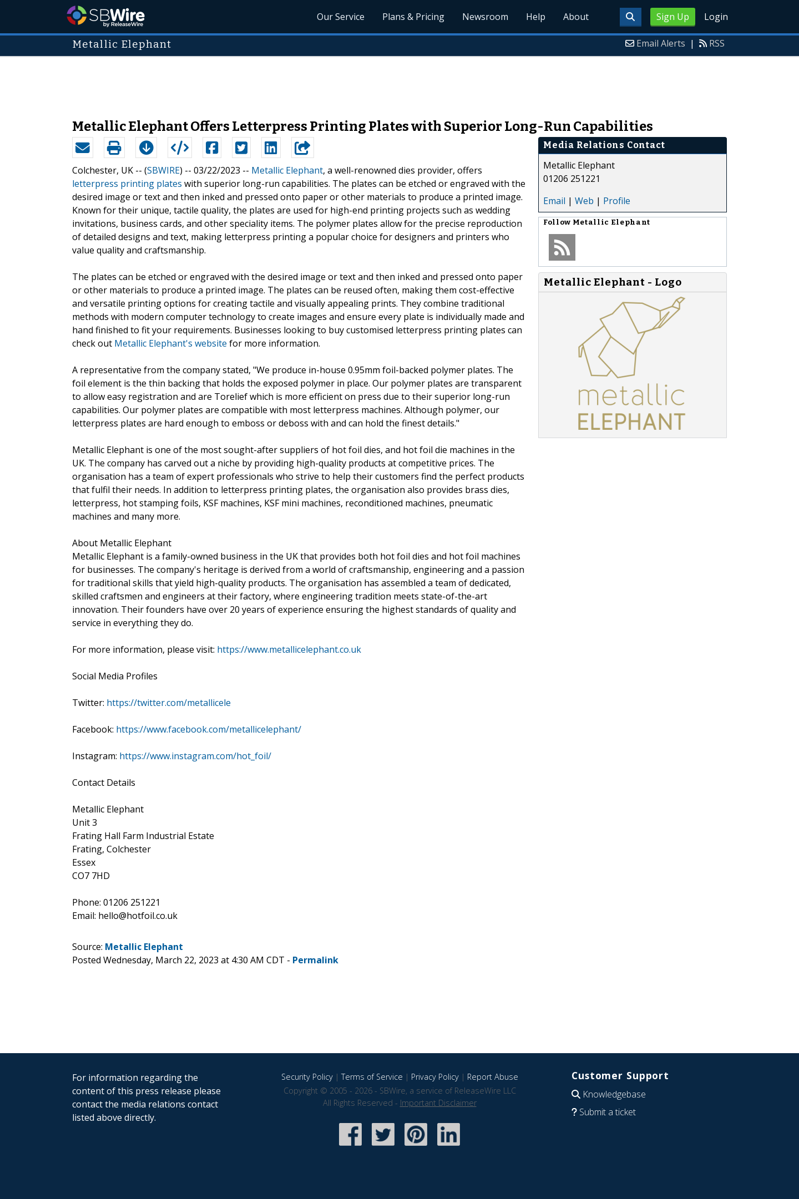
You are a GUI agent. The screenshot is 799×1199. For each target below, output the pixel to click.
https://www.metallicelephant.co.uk (289, 649)
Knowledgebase (614, 1094)
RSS (717, 43)
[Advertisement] (399, 82)
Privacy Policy (435, 1076)
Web (584, 201)
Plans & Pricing (413, 17)
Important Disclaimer (438, 1103)
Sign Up (672, 17)
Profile (616, 201)
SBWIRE (163, 170)
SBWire (106, 16)
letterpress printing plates (127, 183)
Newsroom (485, 17)
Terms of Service (372, 1076)
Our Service (341, 17)
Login (716, 17)
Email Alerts (660, 43)
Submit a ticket (607, 1112)
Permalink (315, 960)
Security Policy (307, 1076)
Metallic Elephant (287, 170)
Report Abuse (492, 1076)
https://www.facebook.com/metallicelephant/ (208, 729)
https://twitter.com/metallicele (169, 703)
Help (535, 17)
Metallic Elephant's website (170, 343)
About (576, 17)
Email (554, 201)
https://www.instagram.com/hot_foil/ (195, 756)
